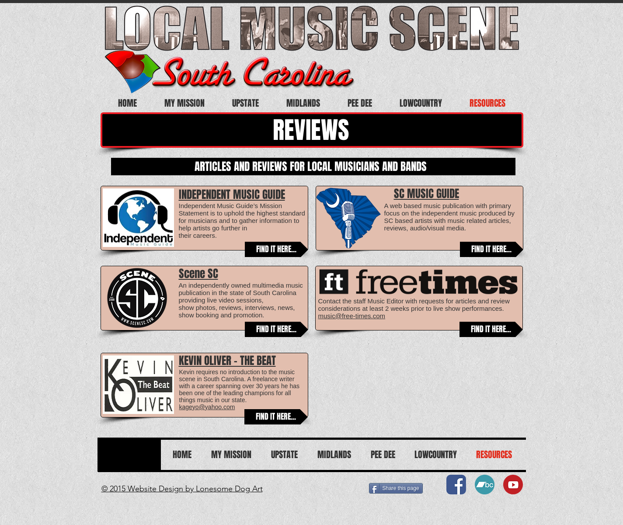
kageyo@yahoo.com (207, 406)
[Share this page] (396, 488)
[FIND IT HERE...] (276, 249)
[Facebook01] (456, 484)
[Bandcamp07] (484, 484)
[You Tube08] (513, 484)
